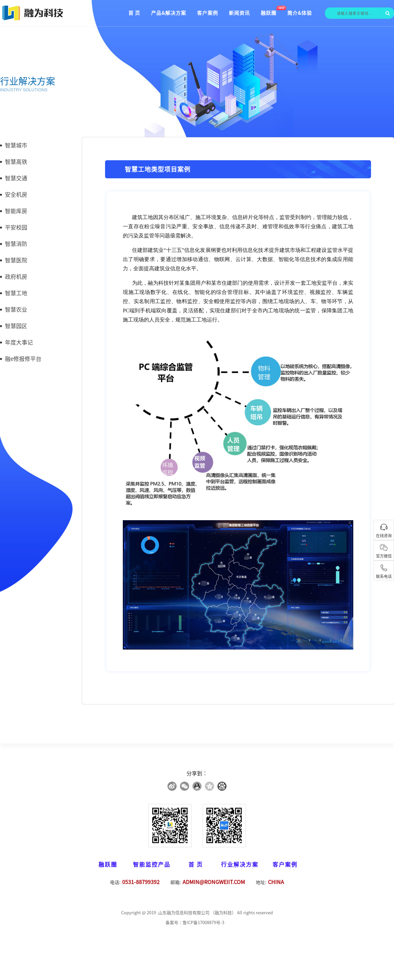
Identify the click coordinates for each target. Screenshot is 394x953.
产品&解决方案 (168, 13)
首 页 (134, 13)
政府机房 (13, 276)
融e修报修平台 (20, 359)
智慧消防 (13, 244)
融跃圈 (268, 13)
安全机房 (13, 194)
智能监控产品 (151, 864)
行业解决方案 (239, 864)
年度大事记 (16, 342)
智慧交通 (13, 178)
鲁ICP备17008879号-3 (203, 922)
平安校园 (13, 227)
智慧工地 (13, 293)
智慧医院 (13, 260)
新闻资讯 (239, 13)
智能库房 (13, 211)
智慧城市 (13, 145)
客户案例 (207, 13)
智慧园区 (13, 326)
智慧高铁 (13, 162)
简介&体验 (299, 13)
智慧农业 (13, 309)
